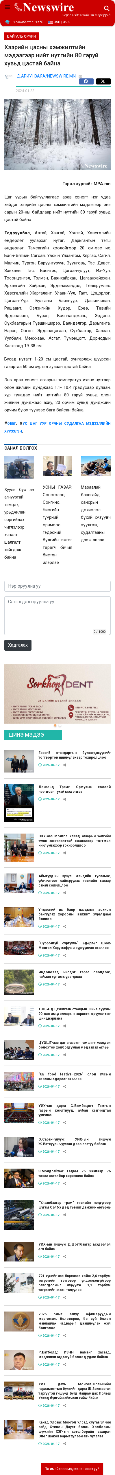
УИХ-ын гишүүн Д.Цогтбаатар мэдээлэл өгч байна (74, 1246)
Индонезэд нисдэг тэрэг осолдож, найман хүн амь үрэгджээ (74, 974)
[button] (55, 725)
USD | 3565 (59, 22)
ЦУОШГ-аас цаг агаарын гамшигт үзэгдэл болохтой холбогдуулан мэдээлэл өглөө (74, 1045)
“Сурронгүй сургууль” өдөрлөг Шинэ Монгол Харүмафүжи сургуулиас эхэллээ (74, 945)
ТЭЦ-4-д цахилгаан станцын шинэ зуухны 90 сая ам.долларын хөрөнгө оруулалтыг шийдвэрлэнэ (74, 1013)
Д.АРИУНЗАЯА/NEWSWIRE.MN (46, 76)
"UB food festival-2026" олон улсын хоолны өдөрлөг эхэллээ (74, 1076)
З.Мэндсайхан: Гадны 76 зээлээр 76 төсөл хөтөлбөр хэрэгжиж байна (74, 1173)
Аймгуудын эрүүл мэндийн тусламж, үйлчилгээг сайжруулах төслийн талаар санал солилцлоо (74, 880)
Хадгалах (18, 645)
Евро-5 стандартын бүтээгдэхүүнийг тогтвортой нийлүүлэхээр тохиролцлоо (74, 755)
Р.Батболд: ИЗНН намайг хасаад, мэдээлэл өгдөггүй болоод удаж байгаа (74, 1354)
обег (11, 424)
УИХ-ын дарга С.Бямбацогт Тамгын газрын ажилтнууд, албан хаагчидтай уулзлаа (74, 1110)
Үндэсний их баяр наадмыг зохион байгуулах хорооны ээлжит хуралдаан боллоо (74, 914)
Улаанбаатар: (28, 22)
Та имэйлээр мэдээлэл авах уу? (72, 1469)
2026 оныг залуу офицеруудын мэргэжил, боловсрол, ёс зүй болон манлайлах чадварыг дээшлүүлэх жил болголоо (74, 1321)
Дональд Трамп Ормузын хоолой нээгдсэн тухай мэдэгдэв (74, 789)
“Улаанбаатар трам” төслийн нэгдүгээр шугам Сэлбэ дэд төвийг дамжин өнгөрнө (74, 1205)
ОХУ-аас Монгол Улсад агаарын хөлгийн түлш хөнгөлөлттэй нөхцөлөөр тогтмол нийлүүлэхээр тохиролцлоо (74, 840)
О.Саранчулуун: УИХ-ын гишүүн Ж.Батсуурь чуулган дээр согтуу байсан (74, 1141)
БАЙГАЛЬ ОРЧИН (21, 36)
